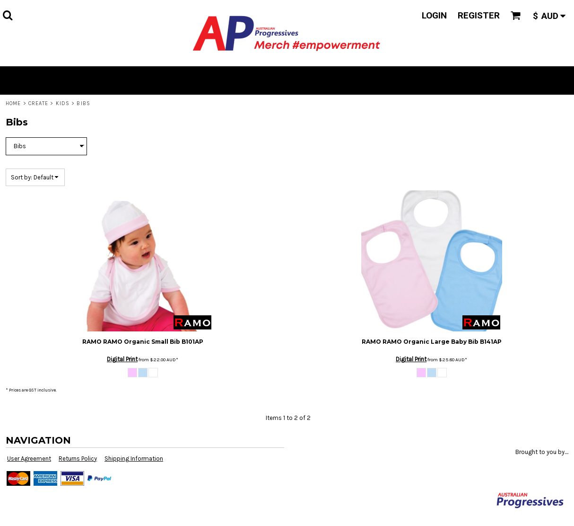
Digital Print (122, 359)
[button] (7, 15)
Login (434, 15)
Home (13, 103)
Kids (63, 103)
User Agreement (29, 458)
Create (38, 103)
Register (479, 15)
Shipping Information (133, 458)
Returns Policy (78, 458)
